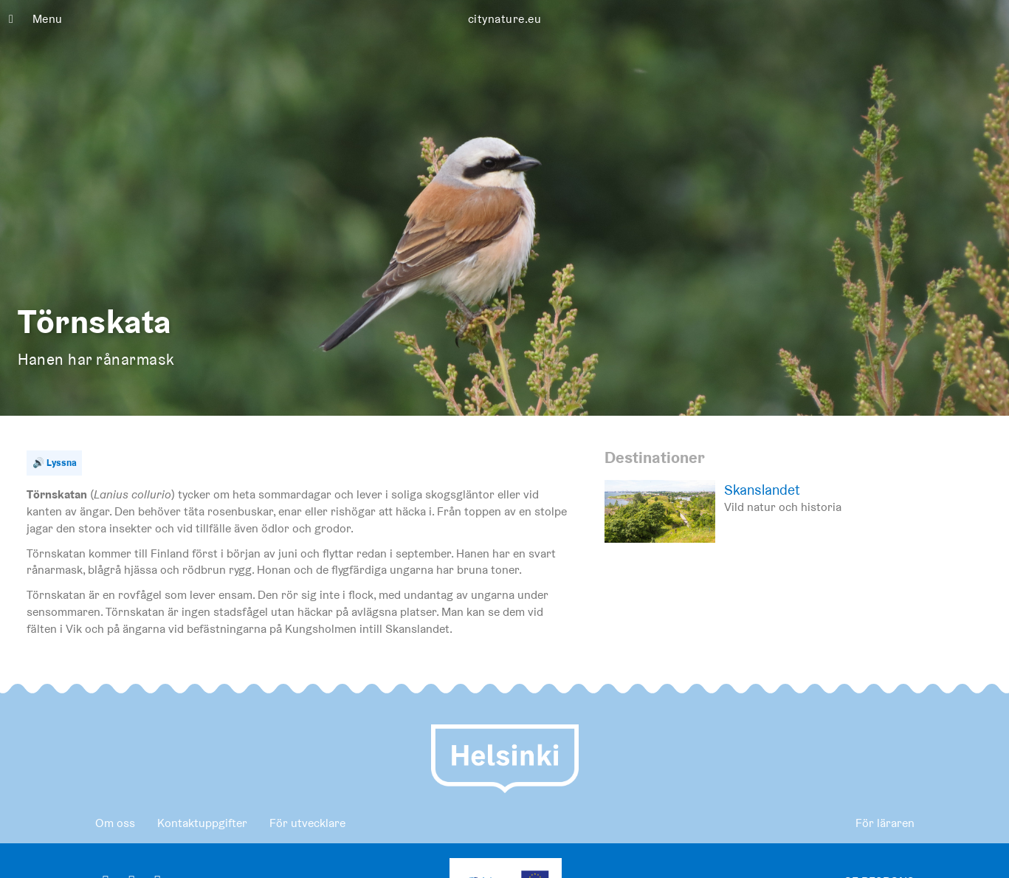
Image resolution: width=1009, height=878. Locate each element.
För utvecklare (307, 823)
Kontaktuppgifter (202, 823)
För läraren (885, 823)
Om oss (115, 823)
